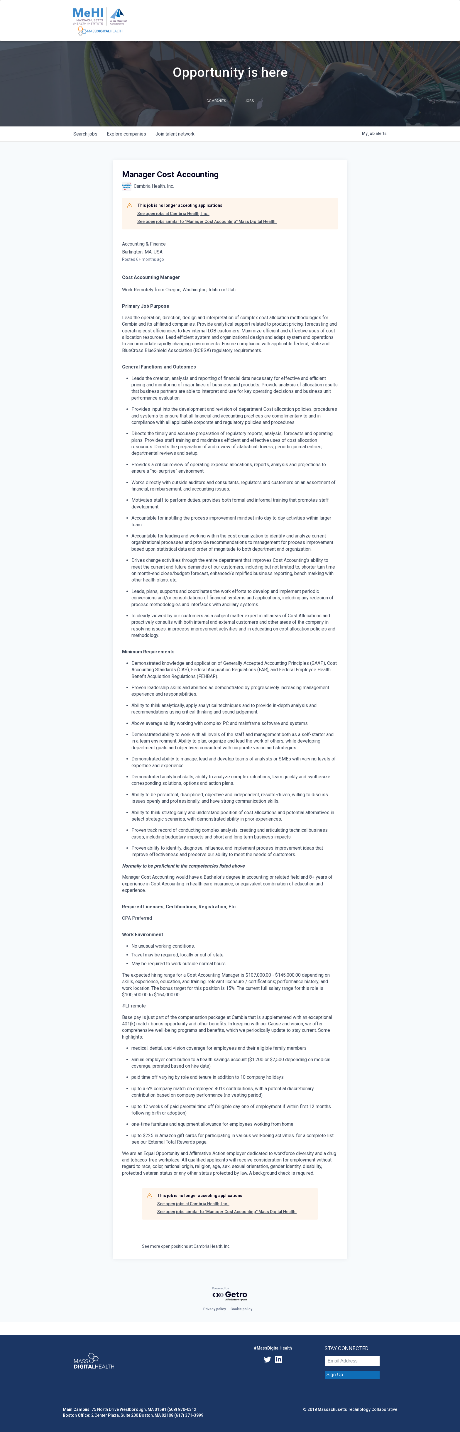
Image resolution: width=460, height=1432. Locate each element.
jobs (85, 134)
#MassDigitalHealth (273, 1348)
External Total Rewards (171, 1142)
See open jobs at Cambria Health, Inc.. (173, 213)
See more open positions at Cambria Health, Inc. (186, 1246)
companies (126, 134)
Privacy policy (214, 1309)
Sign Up (335, 1374)
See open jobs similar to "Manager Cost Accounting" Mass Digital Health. (207, 221)
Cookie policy (241, 1309)
